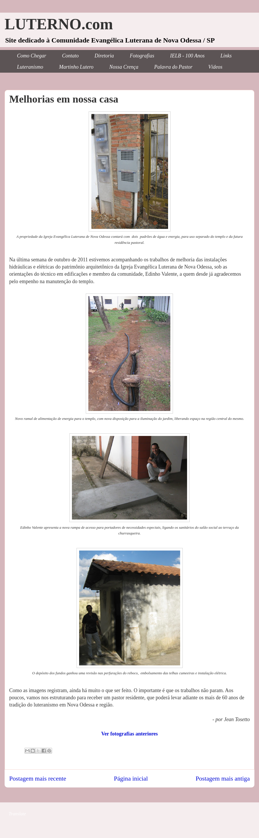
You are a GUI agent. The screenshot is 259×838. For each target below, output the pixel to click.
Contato (70, 56)
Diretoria (104, 56)
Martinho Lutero (76, 67)
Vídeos (215, 67)
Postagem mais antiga (223, 778)
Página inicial (131, 778)
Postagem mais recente (37, 778)
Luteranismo (30, 67)
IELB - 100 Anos (187, 56)
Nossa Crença (123, 67)
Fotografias (142, 56)
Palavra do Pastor (173, 67)
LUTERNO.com (59, 24)
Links (226, 56)
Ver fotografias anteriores (129, 734)
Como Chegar (31, 56)
